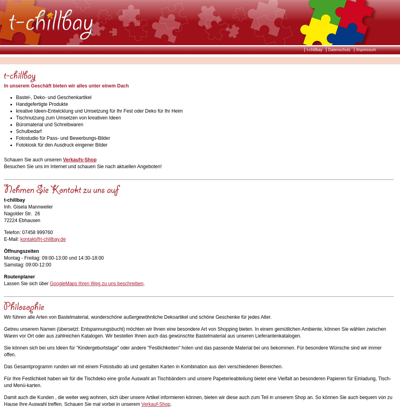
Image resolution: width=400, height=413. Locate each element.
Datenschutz (339, 50)
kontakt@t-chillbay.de (43, 239)
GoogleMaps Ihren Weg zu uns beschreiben (97, 283)
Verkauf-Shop (155, 404)
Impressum (366, 50)
